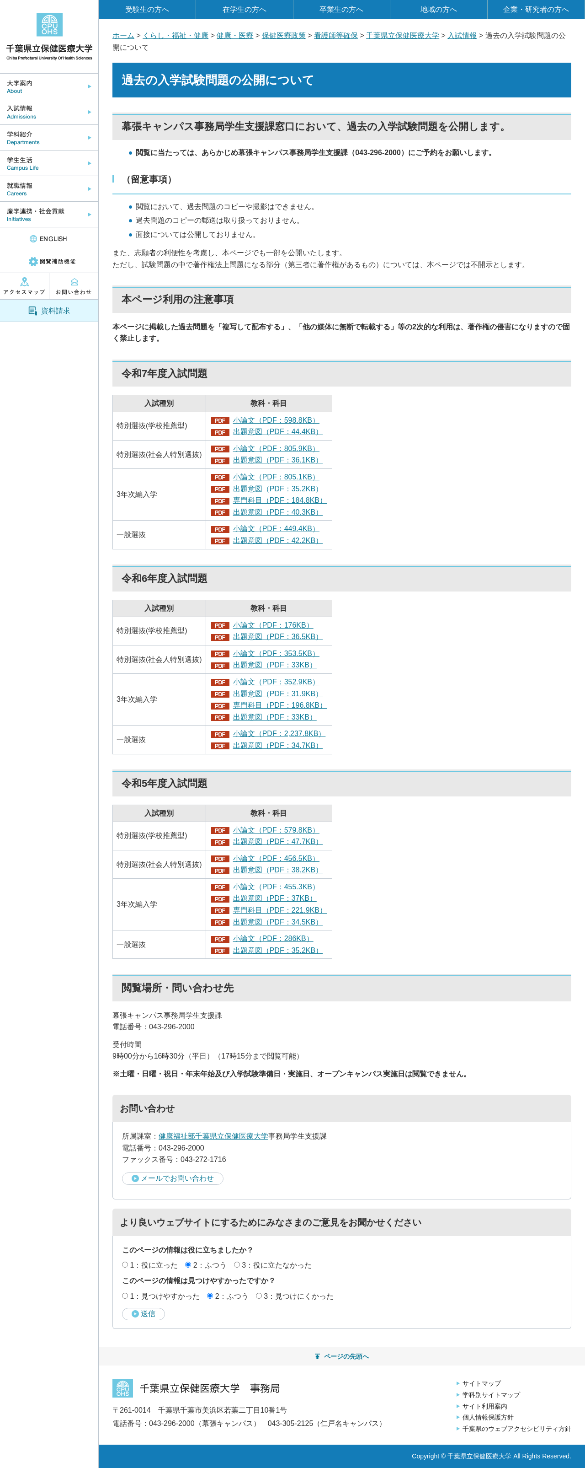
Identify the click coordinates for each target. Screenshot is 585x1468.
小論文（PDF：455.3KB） (276, 887)
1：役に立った (154, 1265)
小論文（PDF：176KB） (273, 625)
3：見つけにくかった (299, 1296)
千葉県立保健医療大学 (402, 35)
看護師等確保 (336, 35)
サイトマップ (482, 1383)
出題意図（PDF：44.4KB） (278, 432)
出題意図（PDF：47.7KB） (278, 841)
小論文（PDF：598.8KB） (276, 420)
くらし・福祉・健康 (175, 35)
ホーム (123, 35)
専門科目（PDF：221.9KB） (280, 910)
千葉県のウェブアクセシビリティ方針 (517, 1428)
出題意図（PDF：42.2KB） (278, 540)
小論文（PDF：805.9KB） (276, 448)
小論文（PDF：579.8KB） (276, 830)
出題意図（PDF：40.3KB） (278, 512)
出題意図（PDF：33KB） (275, 665)
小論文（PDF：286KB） (273, 938)
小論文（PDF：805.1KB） (276, 477)
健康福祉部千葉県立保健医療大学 (213, 1136)
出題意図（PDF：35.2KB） (278, 489)
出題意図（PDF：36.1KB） (278, 460)
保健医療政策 (284, 35)
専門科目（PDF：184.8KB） (280, 500)
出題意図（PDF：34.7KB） (278, 745)
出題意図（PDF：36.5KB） (278, 636)
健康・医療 (235, 35)
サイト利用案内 (485, 1406)
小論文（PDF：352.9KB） (276, 682)
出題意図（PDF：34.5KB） (278, 922)
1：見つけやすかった (165, 1296)
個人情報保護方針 (488, 1417)
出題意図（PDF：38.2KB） (278, 870)
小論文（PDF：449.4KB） (276, 528)
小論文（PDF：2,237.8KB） (279, 733)
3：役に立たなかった (277, 1265)
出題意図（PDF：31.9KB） (278, 694)
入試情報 (462, 35)
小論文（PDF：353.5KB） (276, 653)
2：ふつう (210, 1265)
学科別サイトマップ (491, 1394)
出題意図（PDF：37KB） (275, 898)
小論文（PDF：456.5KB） (276, 858)
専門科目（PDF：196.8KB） (280, 705)
